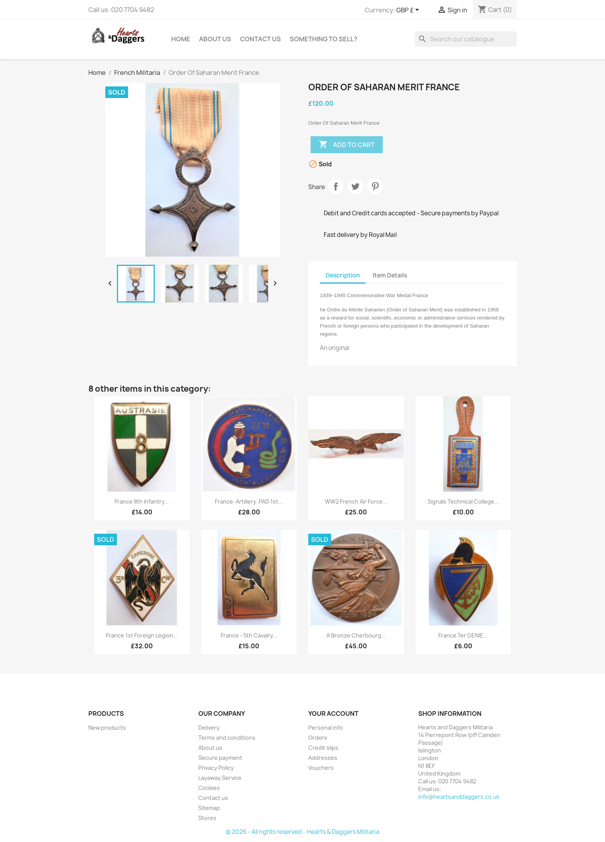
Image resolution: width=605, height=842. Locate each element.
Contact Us (260, 39)
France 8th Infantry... (142, 501)
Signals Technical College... (463, 501)
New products (107, 727)
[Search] (466, 39)
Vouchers (321, 767)
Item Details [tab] (390, 275)
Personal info (325, 727)
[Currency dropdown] (409, 10)
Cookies (209, 787)
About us (215, 39)
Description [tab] (343, 275)
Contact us (213, 797)
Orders (317, 737)
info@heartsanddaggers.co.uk (458, 796)
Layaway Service (220, 777)
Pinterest (375, 186)
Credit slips (323, 747)
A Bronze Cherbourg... (356, 635)
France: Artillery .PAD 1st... (249, 501)
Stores (207, 818)
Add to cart (347, 145)
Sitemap (209, 808)
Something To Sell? (323, 39)
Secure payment (220, 757)
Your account (333, 713)
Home (180, 39)
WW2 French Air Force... (356, 501)
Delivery (209, 727)
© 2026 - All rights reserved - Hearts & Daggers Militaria (302, 832)
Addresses (322, 757)
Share (335, 186)
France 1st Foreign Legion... (142, 635)
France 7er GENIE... (463, 635)
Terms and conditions (226, 737)
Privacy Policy (216, 767)
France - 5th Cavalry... (249, 635)
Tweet (355, 186)
